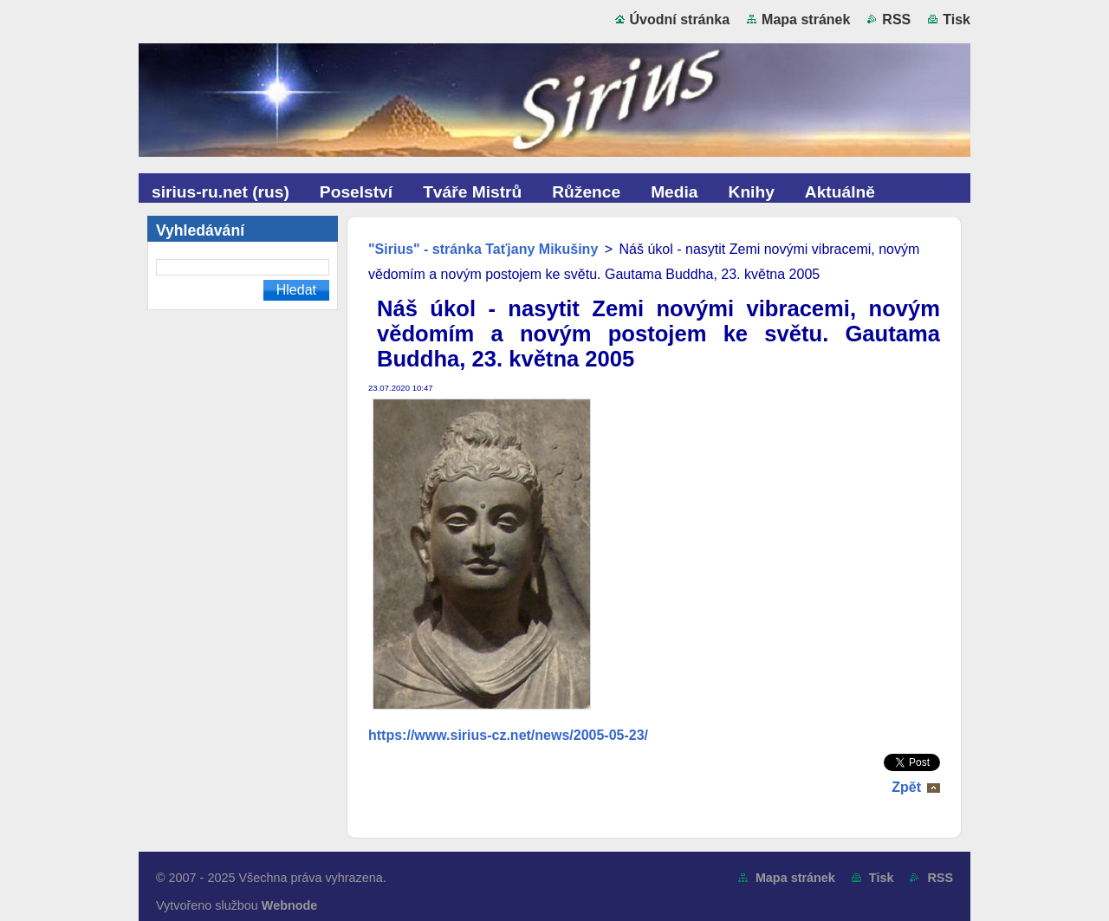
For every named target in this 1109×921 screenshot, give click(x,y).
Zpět (906, 787)
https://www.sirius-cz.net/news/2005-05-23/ (508, 735)
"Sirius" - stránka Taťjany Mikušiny (483, 249)
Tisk (956, 19)
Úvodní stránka (680, 19)
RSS (896, 19)
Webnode (290, 905)
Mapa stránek (806, 19)
